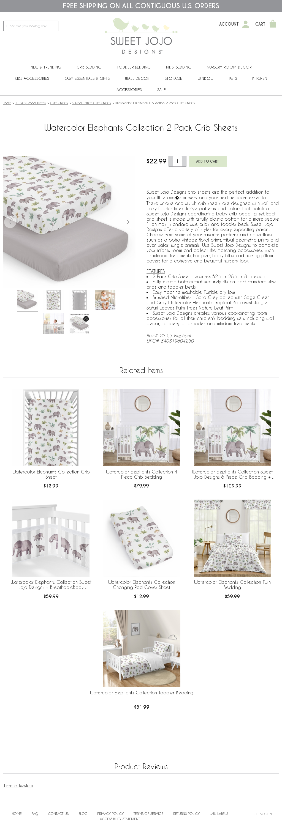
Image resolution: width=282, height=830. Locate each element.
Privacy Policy (110, 813)
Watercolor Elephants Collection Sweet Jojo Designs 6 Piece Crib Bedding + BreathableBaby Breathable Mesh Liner (232, 474)
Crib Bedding (89, 67)
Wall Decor (137, 78)
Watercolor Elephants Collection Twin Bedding (232, 584)
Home (7, 103)
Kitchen (259, 78)
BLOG (82, 813)
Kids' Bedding (178, 67)
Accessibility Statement (120, 819)
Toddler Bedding (134, 67)
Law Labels (219, 813)
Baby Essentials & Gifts (87, 78)
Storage (173, 78)
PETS (233, 78)
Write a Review (18, 785)
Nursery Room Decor (229, 67)
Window (205, 78)
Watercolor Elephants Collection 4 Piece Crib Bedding (141, 474)
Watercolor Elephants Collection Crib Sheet (51, 474)
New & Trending (46, 67)
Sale (161, 89)
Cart (260, 24)
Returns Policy (186, 813)
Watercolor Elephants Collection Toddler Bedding (141, 692)
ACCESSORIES (129, 89)
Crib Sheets (59, 103)
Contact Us (58, 813)
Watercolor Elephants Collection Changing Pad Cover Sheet (141, 584)
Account (229, 24)
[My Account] (245, 24)
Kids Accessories (32, 78)
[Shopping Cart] (273, 24)
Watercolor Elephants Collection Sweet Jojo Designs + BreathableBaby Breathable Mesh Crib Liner (51, 584)
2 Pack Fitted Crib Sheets (91, 103)
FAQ (35, 813)
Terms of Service (148, 813)
